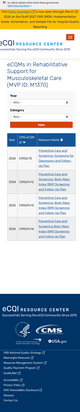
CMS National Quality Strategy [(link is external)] (24, 352)
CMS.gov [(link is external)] (50, 329)
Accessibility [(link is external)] (13, 380)
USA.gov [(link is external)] (57, 341)
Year (13, 96)
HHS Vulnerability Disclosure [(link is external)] (23, 390)
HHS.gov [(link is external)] (22, 329)
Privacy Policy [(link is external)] (14, 385)
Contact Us (11, 400)
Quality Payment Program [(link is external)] (22, 368)
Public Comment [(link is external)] (20, 11)
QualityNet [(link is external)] (12, 373)
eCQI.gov (39, 311)
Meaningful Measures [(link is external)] (19, 357)
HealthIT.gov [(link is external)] (29, 341)
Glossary (9, 395)
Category (17, 110)
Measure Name (49, 140)
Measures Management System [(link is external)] (25, 363)
